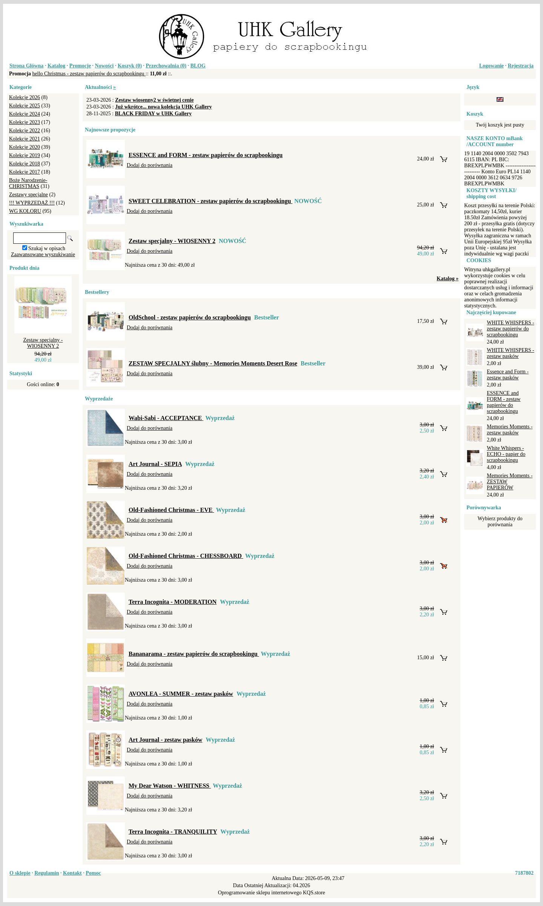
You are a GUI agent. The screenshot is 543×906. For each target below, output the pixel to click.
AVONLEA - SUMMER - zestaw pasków (181, 694)
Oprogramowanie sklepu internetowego (260, 892)
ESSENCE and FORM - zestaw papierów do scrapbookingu (206, 155)
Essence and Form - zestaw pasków (508, 374)
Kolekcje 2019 (24, 155)
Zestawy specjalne (28, 194)
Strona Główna (26, 66)
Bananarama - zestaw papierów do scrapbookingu (194, 654)
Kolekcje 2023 (24, 122)
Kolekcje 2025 (24, 105)
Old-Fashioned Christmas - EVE (171, 510)
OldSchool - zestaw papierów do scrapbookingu (190, 317)
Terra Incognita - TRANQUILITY (173, 831)
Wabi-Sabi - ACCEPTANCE (166, 418)
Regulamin (46, 873)
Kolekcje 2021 (24, 139)
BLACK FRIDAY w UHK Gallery (153, 113)
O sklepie (20, 873)
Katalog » (448, 278)
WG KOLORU (25, 211)
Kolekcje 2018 (24, 164)
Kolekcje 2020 (24, 147)
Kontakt (72, 873)
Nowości (104, 66)
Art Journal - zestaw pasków (165, 739)
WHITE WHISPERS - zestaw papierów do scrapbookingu (510, 329)
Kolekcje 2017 (24, 172)
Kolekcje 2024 (24, 114)
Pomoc (93, 873)
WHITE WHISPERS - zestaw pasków (510, 353)
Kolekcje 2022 (24, 130)
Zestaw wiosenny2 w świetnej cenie (154, 100)
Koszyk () (130, 66)
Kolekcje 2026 (24, 97)
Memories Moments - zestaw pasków (509, 429)
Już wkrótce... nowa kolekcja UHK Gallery (163, 107)
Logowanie (491, 66)
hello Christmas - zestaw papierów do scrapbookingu (89, 73)
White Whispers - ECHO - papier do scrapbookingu (506, 454)
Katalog (56, 66)
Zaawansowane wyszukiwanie (43, 254)
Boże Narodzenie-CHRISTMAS (28, 183)
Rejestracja (521, 66)
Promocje (80, 66)
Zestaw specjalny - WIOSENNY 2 (43, 343)
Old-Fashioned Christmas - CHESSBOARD (186, 556)
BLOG (198, 66)
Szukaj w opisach (46, 248)
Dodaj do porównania (149, 165)
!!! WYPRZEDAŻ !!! (32, 203)
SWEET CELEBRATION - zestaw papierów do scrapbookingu (211, 201)
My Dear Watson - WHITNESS (170, 785)
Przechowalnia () (166, 66)
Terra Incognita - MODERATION (172, 602)
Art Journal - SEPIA (155, 464)
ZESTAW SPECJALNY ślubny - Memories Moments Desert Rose (213, 363)
